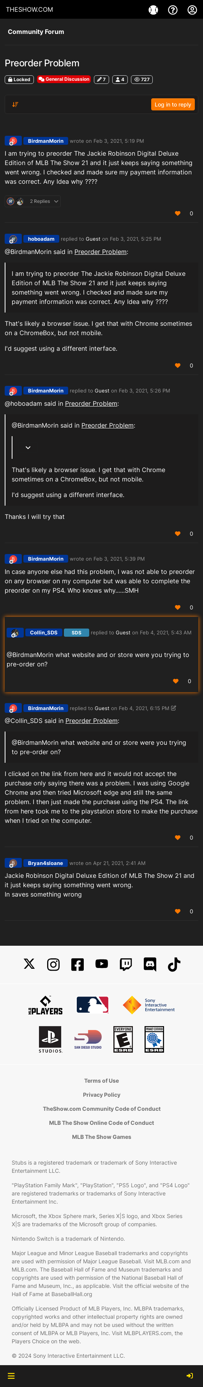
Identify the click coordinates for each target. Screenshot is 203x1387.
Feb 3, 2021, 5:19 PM (119, 141)
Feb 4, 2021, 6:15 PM (144, 708)
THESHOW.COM (29, 9)
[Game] (154, 9)
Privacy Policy (101, 1094)
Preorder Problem (100, 252)
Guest (93, 239)
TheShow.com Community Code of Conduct (102, 1108)
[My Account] (192, 9)
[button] (11, 1376)
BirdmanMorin (46, 141)
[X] (29, 964)
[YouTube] (101, 964)
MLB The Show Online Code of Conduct (101, 1122)
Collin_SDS (44, 632)
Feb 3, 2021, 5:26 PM (144, 390)
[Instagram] (53, 964)
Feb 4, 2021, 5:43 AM (166, 632)
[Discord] (150, 964)
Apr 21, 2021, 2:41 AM (119, 863)
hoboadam (41, 239)
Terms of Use (101, 1080)
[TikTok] (174, 964)
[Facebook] (77, 964)
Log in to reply (173, 104)
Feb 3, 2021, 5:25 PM (135, 239)
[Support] (174, 9)
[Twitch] (126, 964)
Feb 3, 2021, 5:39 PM (119, 559)
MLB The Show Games (101, 1136)
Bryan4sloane (45, 863)
